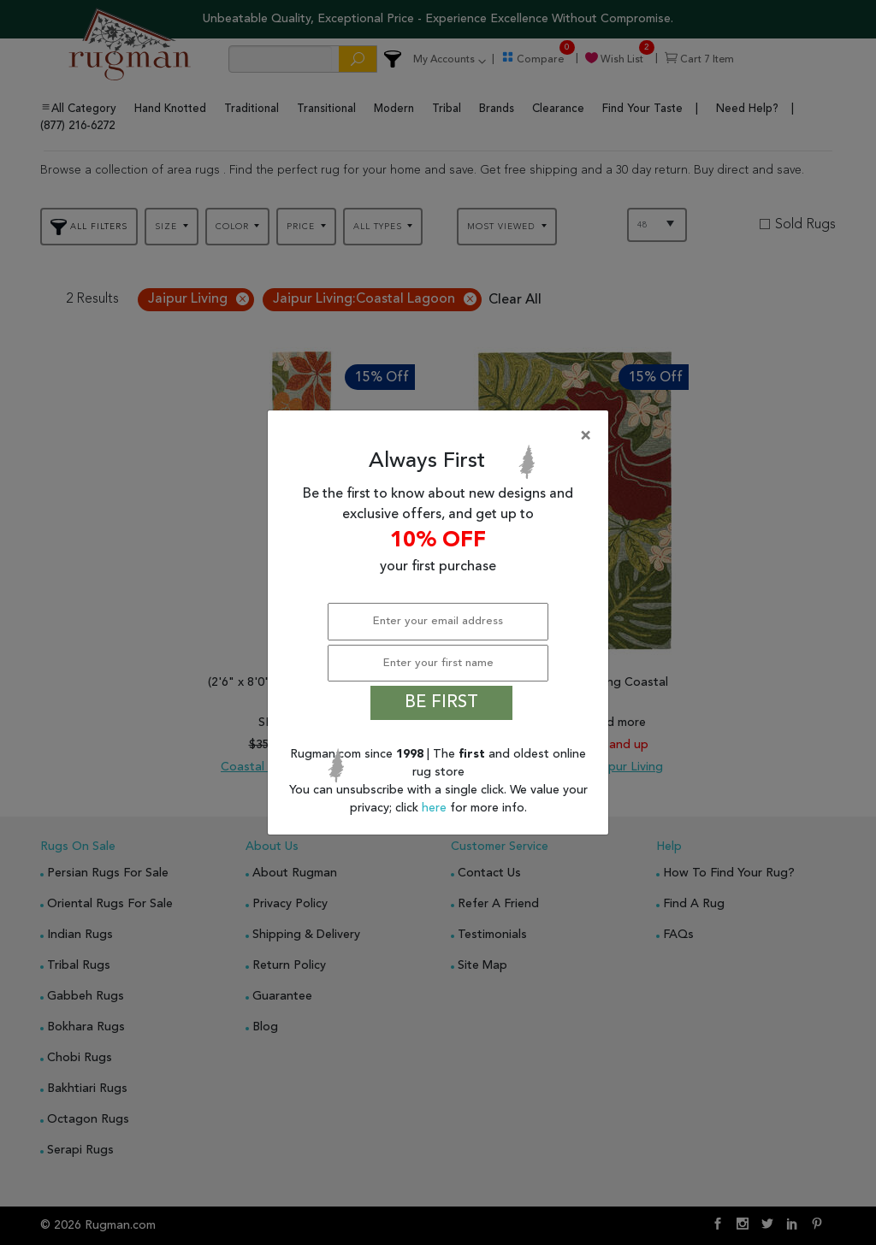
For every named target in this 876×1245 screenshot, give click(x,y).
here (436, 808)
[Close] (441, 436)
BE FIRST (441, 702)
